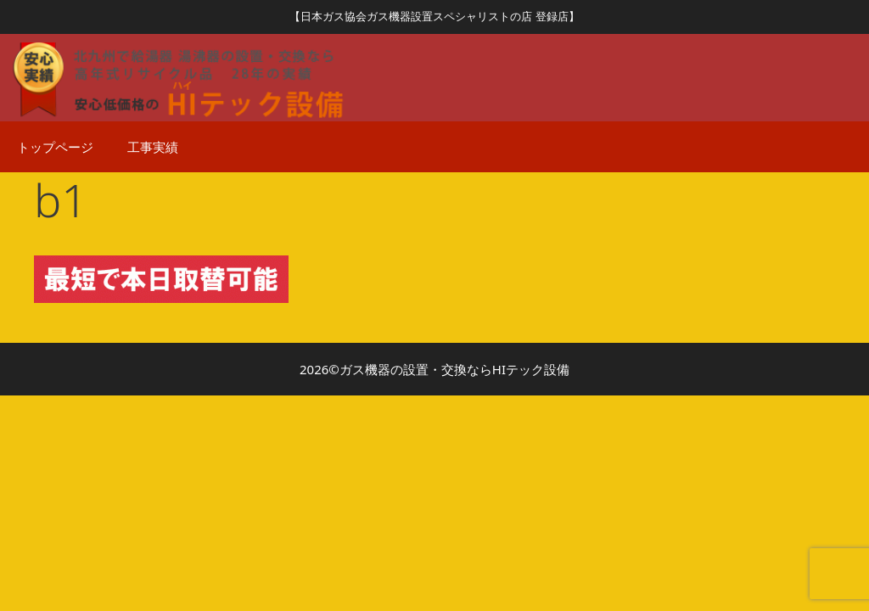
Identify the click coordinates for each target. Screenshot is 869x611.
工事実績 (152, 146)
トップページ (55, 146)
